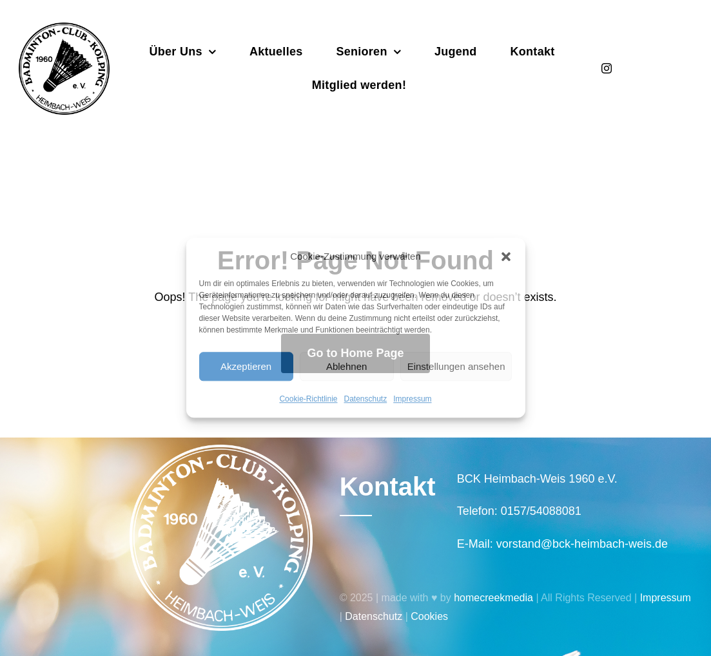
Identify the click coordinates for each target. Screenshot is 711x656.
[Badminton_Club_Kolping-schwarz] (64, 28)
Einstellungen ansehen (456, 366)
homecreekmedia (493, 597)
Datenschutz (365, 398)
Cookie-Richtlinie (308, 398)
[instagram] (606, 68)
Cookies (429, 616)
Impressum (412, 398)
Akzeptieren (245, 366)
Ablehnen (346, 366)
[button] (506, 256)
